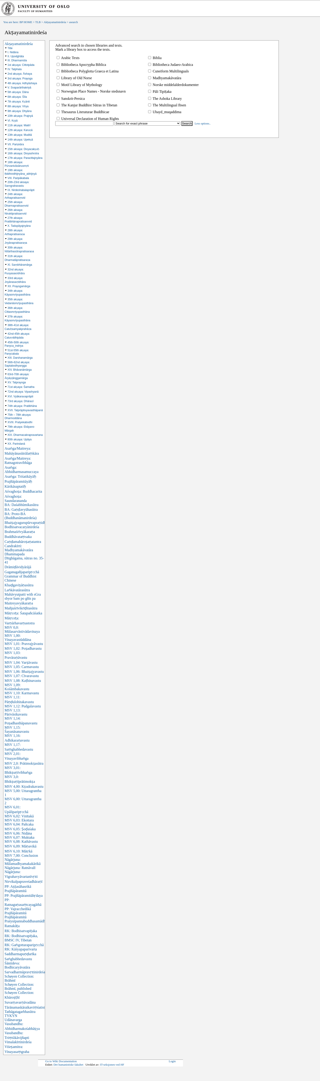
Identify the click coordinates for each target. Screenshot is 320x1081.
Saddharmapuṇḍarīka (20, 954)
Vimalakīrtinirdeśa (18, 1042)
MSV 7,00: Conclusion (21, 855)
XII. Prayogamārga (18, 286)
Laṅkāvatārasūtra (17, 590)
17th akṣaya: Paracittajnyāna (24, 158)
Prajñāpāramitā (15, 917)
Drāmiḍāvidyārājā (18, 567)
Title (9, 48)
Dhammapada (15, 554)
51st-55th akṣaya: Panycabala (17, 352)
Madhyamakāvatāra (164, 78)
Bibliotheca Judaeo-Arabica (170, 65)
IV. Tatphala (14, 69)
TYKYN (11, 1016)
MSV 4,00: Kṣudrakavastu (24, 786)
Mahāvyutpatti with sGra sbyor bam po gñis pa (23, 596)
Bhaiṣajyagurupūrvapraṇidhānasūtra (31, 523)
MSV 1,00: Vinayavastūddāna (18, 638)
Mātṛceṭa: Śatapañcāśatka (23, 613)
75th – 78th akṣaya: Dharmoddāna (18, 416)
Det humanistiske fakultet (68, 1064)
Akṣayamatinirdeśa (55, 22)
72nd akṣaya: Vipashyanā (22, 391)
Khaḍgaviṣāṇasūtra (19, 585)
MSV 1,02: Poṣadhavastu (23, 648)
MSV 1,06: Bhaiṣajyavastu (24, 671)
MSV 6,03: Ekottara (19, 820)
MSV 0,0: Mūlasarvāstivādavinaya (22, 629)
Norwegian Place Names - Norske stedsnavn (91, 91)
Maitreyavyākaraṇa (19, 603)
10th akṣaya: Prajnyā (20, 115)
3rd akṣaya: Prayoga (19, 78)
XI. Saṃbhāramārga (19, 264)
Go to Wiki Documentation (61, 1061)
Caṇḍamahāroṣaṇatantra (23, 542)
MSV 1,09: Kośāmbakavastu (17, 687)
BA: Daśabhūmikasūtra (21, 505)
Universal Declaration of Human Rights (88, 119)
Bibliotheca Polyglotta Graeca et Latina (87, 71)
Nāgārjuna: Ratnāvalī (20, 868)
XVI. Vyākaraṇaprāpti (20, 396)
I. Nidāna (12, 52)
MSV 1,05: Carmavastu (22, 667)
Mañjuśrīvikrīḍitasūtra (21, 608)
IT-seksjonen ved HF (112, 1064)
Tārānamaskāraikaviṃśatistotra (27, 1007)
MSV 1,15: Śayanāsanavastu (17, 729)
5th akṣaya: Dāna (18, 92)
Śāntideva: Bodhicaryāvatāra (17, 965)
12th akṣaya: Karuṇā (19, 130)
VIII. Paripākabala (18, 178)
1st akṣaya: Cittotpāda (20, 65)
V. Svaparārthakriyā (19, 87)
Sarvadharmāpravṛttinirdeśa (25, 972)
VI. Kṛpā (12, 120)
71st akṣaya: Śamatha (20, 387)
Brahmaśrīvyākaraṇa (20, 532)
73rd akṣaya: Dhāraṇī (20, 401)
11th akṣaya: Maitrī (18, 125)
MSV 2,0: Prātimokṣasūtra (24, 763)
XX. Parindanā (16, 443)
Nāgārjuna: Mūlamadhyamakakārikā (23, 862)
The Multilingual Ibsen (167, 105)
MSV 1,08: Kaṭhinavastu (23, 680)
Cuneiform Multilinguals (168, 71)
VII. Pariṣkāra (15, 144)
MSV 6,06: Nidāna (18, 833)
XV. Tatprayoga (16, 382)
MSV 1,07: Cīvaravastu (22, 676)
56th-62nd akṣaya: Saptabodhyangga (17, 364)
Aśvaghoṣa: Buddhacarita (23, 491)
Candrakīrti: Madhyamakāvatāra (19, 548)
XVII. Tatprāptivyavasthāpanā (25, 410)
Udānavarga (13, 1020)
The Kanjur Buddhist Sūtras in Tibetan (87, 105)
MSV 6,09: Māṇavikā (20, 846)
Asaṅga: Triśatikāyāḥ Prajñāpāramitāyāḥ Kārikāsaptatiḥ (20, 481)
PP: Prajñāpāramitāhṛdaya (24, 895)
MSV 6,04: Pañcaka (19, 824)
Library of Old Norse (74, 78)
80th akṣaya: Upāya (19, 439)
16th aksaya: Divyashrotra (23, 153)
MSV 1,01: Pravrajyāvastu (24, 644)
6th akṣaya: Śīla (17, 96)
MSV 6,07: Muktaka (19, 837)
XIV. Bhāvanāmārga (19, 369)
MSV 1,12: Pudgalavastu (23, 706)
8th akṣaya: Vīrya (18, 106)
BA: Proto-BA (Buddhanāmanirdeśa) (20, 516)
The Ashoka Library (165, 98)
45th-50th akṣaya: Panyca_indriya (17, 344)
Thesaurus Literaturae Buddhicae (83, 112)
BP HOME (25, 22)
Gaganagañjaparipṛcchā (22, 572)
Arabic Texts (68, 58)
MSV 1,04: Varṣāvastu (21, 662)
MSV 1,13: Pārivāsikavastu (16, 712)
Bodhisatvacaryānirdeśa (22, 527)
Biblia (154, 58)
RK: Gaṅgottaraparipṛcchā (24, 945)
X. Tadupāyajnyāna (19, 225)
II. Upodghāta (15, 56)
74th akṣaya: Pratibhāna (22, 406)
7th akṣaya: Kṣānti (18, 101)
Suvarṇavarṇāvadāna (20, 1002)
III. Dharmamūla (17, 60)
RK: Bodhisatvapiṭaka (21, 931)
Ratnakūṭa (12, 926)
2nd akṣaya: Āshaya (19, 73)
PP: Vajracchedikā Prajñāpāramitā (18, 911)
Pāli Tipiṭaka (159, 91)
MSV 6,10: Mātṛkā (18, 851)
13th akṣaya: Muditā (19, 134)
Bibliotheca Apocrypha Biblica (81, 65)
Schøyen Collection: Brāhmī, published (19, 986)
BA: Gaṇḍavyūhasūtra (21, 509)
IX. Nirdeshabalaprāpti (20, 190)
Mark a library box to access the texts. (82, 49)
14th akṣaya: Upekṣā (20, 139)
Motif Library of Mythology (79, 85)
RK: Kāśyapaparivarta (21, 949)
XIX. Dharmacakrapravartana (25, 435)
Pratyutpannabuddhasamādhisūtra (29, 921)
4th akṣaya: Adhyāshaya (22, 83)
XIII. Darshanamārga (20, 357)
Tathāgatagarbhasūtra (20, 1012)
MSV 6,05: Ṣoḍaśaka (20, 829)
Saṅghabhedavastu (18, 959)
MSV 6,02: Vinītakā (19, 816)
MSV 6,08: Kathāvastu (21, 841)
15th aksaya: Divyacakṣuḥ (23, 149)
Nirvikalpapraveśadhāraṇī (23, 881)
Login (172, 1061)
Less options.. (203, 123)
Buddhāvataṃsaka (18, 537)
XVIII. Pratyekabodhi (19, 422)
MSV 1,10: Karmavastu (22, 693)
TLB (38, 22)
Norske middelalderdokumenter (173, 85)
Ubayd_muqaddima (164, 112)
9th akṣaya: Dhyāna (19, 111)
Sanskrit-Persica (71, 98)
